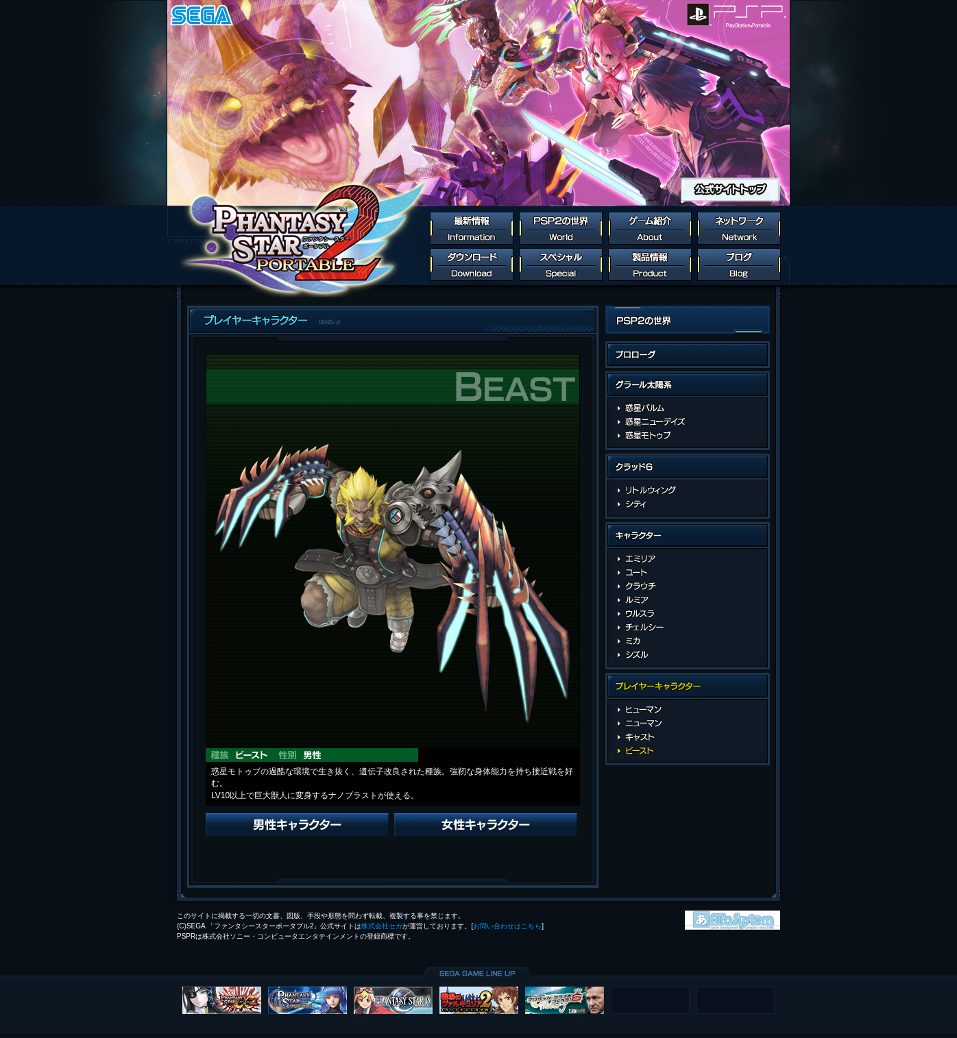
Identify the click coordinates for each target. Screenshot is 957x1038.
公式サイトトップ (730, 189)
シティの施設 (688, 504)
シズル (688, 655)
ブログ (739, 264)
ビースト (688, 751)
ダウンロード (471, 264)
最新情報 (471, 228)
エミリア (688, 559)
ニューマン (688, 723)
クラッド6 (687, 469)
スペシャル (561, 264)
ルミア (688, 600)
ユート (688, 573)
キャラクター (687, 537)
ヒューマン (688, 710)
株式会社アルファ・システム (732, 920)
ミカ (688, 641)
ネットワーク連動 (739, 228)
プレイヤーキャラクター (687, 688)
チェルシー (688, 627)
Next (485, 825)
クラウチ (688, 586)
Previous (297, 825)
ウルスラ (688, 614)
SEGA (202, 14)
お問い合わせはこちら (507, 926)
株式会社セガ (381, 926)
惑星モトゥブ (688, 436)
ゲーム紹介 (650, 228)
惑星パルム (688, 408)
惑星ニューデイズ (688, 422)
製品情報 (650, 264)
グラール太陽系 (687, 386)
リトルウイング (688, 490)
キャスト (688, 737)
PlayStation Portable (750, 14)
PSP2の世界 (561, 228)
